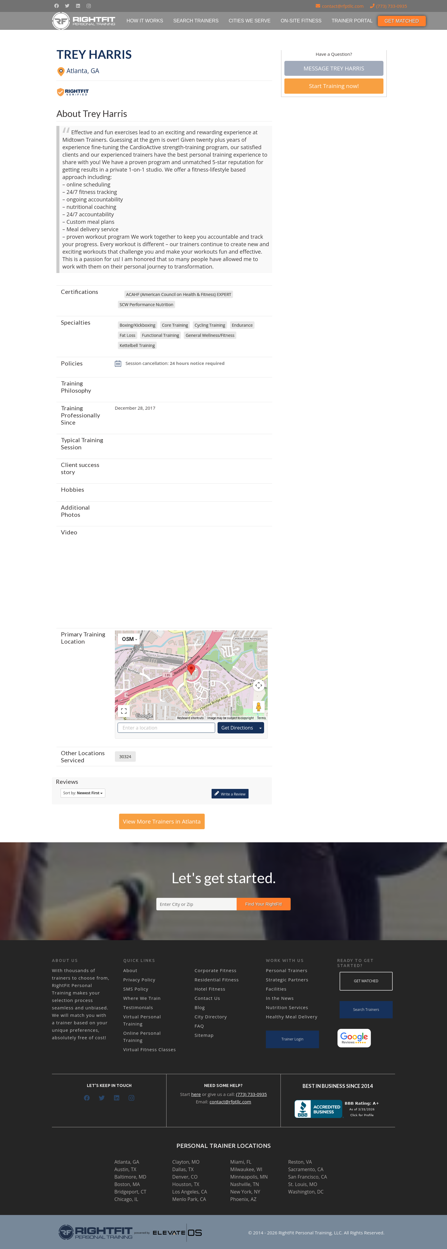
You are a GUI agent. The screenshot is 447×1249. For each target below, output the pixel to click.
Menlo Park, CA (189, 1199)
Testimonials (138, 1007)
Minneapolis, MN (249, 1177)
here (196, 1094)
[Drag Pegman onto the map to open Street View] (259, 707)
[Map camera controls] (259, 685)
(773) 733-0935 (251, 1094)
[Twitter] (67, 5)
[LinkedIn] (77, 5)
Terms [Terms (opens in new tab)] (261, 718)
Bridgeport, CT (130, 1191)
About (130, 970)
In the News (280, 998)
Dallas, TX (182, 1169)
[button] (191, 669)
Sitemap (204, 1035)
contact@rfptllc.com (230, 1102)
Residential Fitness (217, 980)
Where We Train (142, 998)
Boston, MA (127, 1184)
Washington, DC (306, 1191)
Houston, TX (185, 1184)
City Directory (211, 1017)
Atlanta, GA (126, 1162)
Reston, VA (300, 1162)
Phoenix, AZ (243, 1199)
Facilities (276, 989)
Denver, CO (185, 1177)
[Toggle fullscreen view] (124, 711)
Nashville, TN (244, 1184)
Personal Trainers (286, 970)
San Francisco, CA (307, 1177)
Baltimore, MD (130, 1177)
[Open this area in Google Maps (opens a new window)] (144, 716)
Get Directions (237, 727)
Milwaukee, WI (246, 1169)
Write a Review (230, 793)
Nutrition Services (287, 1007)
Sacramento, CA (305, 1169)
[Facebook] (56, 5)
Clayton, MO (185, 1162)
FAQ (199, 1026)
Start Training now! (334, 86)
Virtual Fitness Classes (149, 1049)
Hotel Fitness (210, 989)
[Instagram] (88, 5)
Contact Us (207, 998)
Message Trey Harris (333, 68)
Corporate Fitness (216, 970)
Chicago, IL (126, 1199)
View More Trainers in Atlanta (162, 821)
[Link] (84, 21)
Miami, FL (241, 1162)
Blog (200, 1007)
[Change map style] (129, 638)
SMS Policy (135, 989)
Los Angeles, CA (189, 1191)
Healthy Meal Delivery (291, 1017)
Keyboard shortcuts (190, 718)
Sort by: (83, 792)
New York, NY (245, 1191)
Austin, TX (125, 1169)
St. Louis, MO (302, 1184)
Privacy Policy (139, 980)
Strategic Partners (287, 980)
